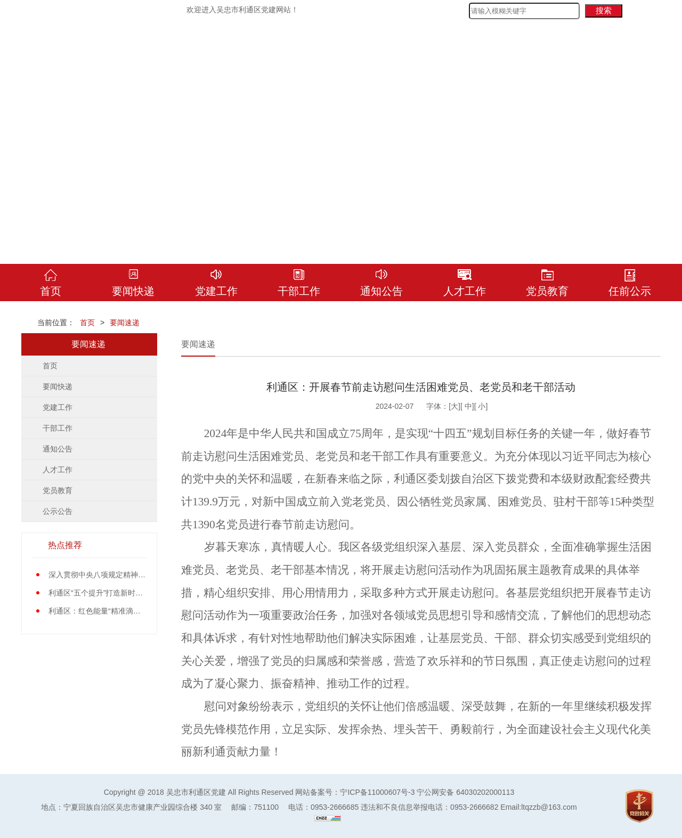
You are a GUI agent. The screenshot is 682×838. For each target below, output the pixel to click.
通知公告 (57, 449)
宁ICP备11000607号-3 (377, 792)
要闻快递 (57, 386)
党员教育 (57, 490)
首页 (87, 322)
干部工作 (57, 428)
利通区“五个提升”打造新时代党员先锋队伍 (118, 593)
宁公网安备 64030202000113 (465, 792)
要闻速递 (125, 322)
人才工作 (57, 469)
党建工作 (57, 407)
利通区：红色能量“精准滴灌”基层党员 (110, 611)
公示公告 (57, 511)
